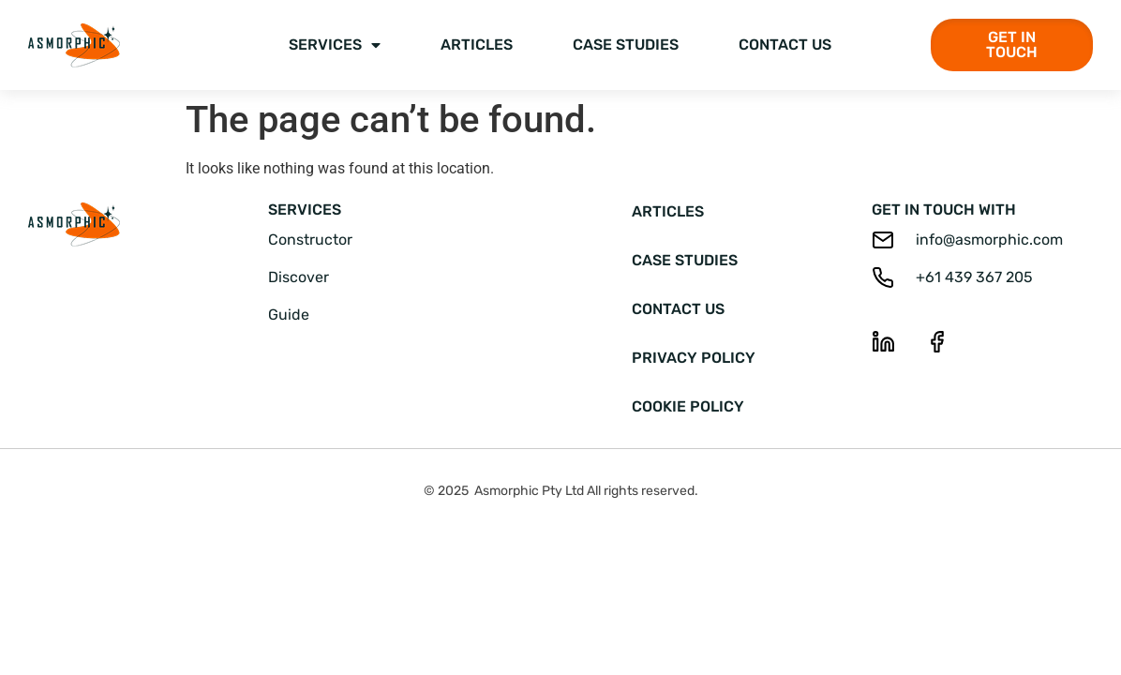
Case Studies (626, 44)
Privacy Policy (693, 358)
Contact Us (785, 44)
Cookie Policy (688, 406)
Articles (477, 44)
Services (335, 45)
